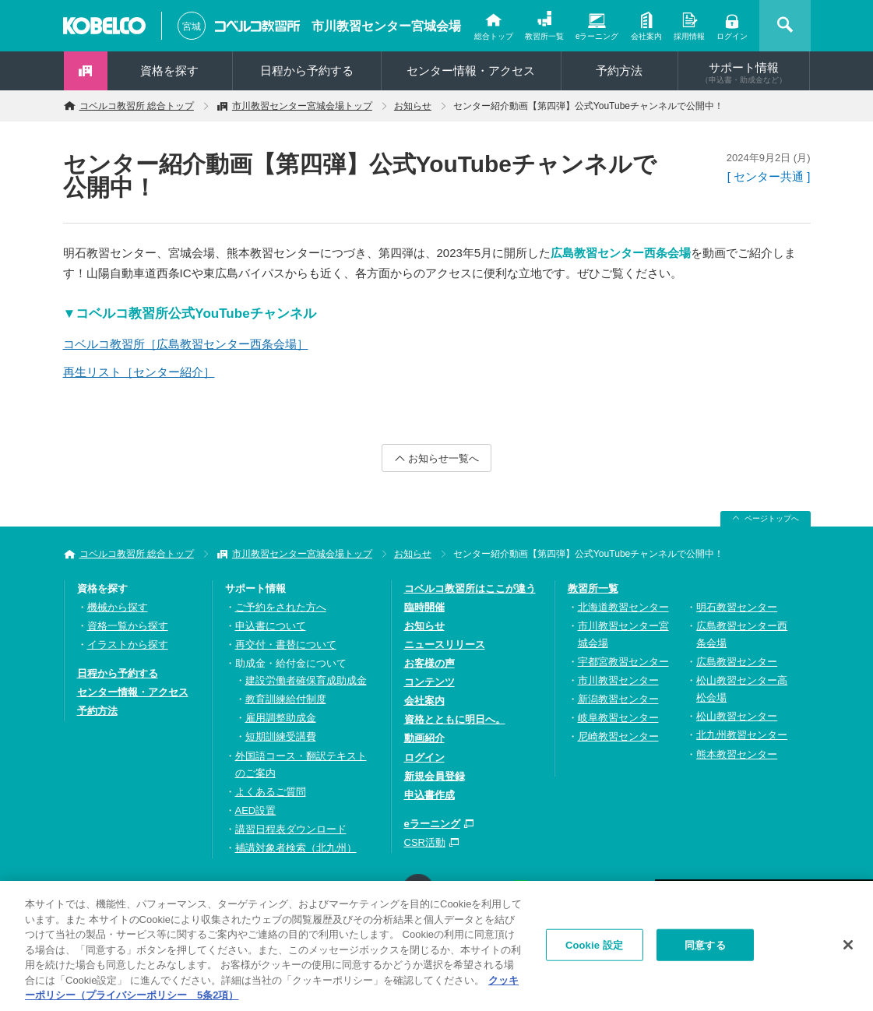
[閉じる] (848, 949)
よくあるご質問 (270, 792)
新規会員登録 (434, 776)
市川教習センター (618, 680)
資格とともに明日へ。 (454, 719)
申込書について (270, 626)
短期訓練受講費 (280, 736)
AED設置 (255, 810)
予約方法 (619, 70)
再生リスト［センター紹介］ (139, 372)
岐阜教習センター (618, 718)
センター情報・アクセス (471, 70)
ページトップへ (772, 518)
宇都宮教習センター (623, 662)
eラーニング (597, 36)
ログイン (732, 36)
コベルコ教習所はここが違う (470, 588)
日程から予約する (307, 70)
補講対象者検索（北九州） (296, 848)
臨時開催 (424, 607)
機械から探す (117, 607)
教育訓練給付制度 (285, 699)
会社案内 (646, 36)
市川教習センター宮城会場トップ (302, 105)
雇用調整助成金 (280, 718)
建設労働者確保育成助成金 (306, 680)
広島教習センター (736, 662)
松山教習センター (736, 716)
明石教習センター (736, 607)
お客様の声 (429, 663)
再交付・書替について (285, 644)
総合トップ (493, 36)
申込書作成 (429, 795)
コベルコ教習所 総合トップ (136, 105)
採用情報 (689, 36)
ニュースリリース (444, 644)
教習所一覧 (544, 36)
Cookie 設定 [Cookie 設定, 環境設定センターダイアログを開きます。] (594, 950)
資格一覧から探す (127, 626)
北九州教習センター (741, 735)
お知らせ (412, 105)
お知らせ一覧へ (443, 458)
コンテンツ (429, 682)
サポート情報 (743, 72)
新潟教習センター (618, 699)
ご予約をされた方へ (280, 607)
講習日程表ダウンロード (291, 829)
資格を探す (169, 70)
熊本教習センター (736, 754)
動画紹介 (424, 738)
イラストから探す (127, 644)
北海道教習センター (623, 607)
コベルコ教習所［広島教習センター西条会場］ (185, 344)
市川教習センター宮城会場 (386, 26)
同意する (705, 950)
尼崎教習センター (618, 736)
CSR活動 (424, 842)
